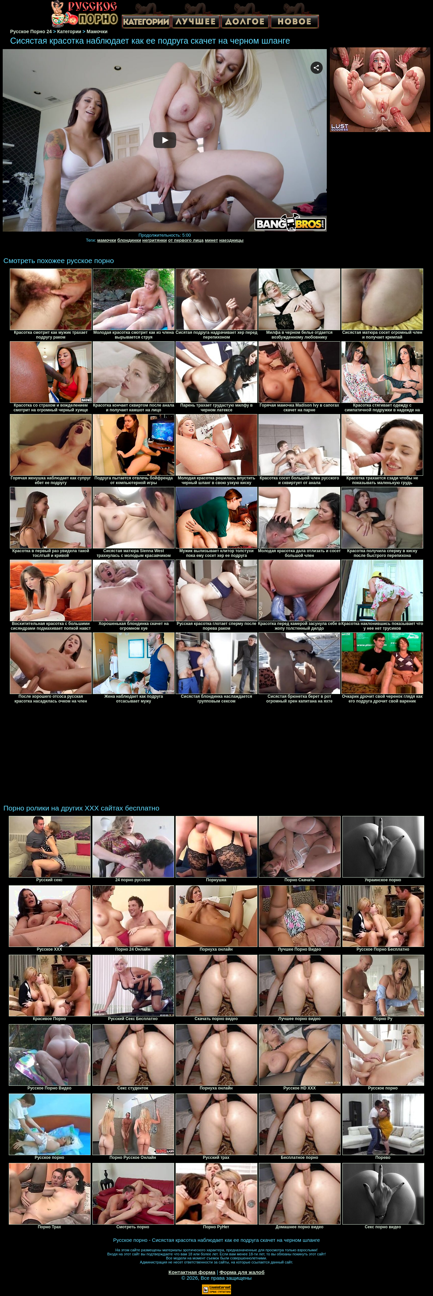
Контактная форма (191, 1272)
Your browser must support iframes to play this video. (165, 140)
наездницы (231, 240)
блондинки (129, 240)
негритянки (154, 240)
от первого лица (186, 240)
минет (211, 240)
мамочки (106, 240)
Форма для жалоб (242, 1272)
